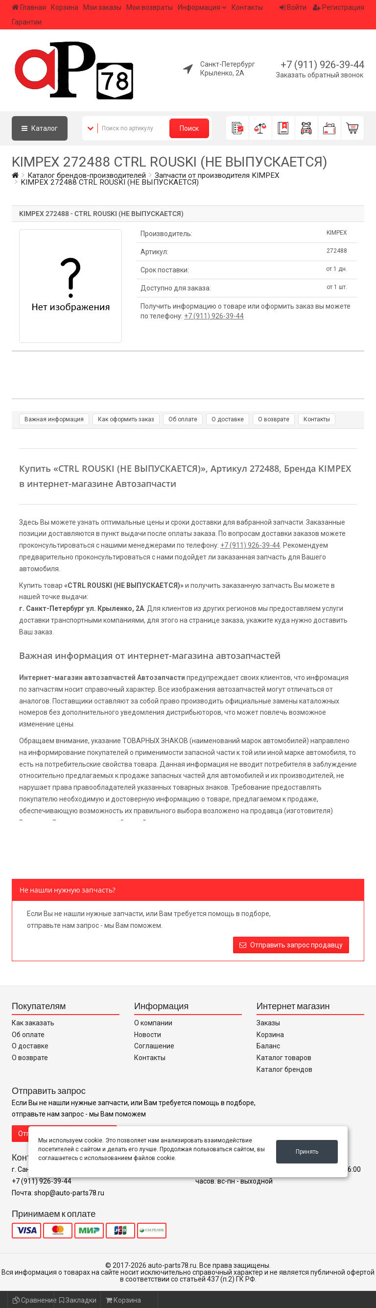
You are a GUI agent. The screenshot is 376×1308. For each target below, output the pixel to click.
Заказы (268, 1023)
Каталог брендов (284, 1069)
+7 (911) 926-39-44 (322, 65)
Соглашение (154, 1046)
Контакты (247, 7)
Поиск (189, 128)
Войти (293, 7)
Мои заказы (102, 7)
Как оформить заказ (126, 419)
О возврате (273, 419)
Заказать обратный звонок (319, 75)
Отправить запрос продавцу (291, 945)
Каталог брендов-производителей (86, 175)
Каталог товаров (284, 1058)
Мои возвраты (149, 7)
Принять (307, 1151)
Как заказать (33, 1023)
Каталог (40, 128)
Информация (199, 7)
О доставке (228, 419)
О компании (153, 1023)
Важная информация (54, 419)
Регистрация (338, 7)
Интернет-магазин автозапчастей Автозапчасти (102, 677)
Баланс (268, 1046)
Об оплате (182, 419)
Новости (147, 1035)
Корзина (64, 7)
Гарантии (27, 22)
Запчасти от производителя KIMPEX (217, 175)
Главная (29, 7)
